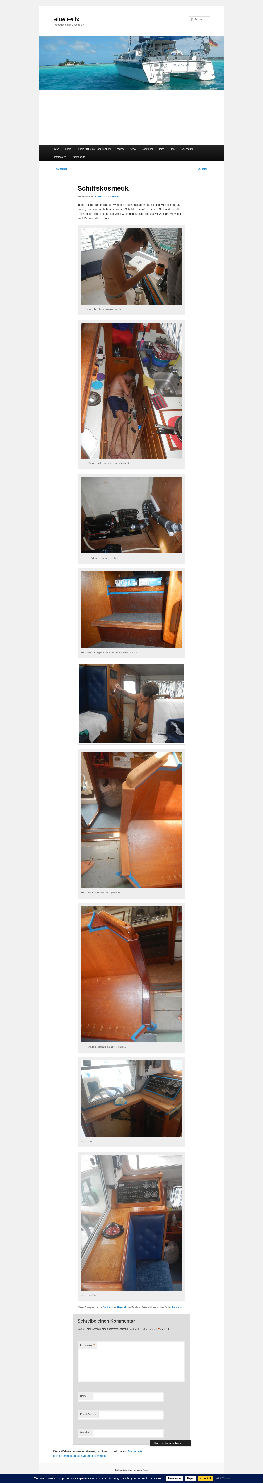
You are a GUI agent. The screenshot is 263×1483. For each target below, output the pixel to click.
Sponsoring (187, 149)
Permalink (177, 1307)
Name (83, 1396)
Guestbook (147, 149)
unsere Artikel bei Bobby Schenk (94, 149)
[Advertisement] (131, 117)
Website (84, 1432)
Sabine (114, 196)
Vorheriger (60, 169)
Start (56, 149)
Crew (133, 149)
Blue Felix (66, 19)
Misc (161, 149)
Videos (121, 149)
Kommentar (87, 1345)
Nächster (203, 169)
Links (172, 149)
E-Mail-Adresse (88, 1414)
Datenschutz (78, 156)
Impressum (60, 156)
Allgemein (122, 1307)
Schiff (68, 149)
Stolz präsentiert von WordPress (131, 1470)
